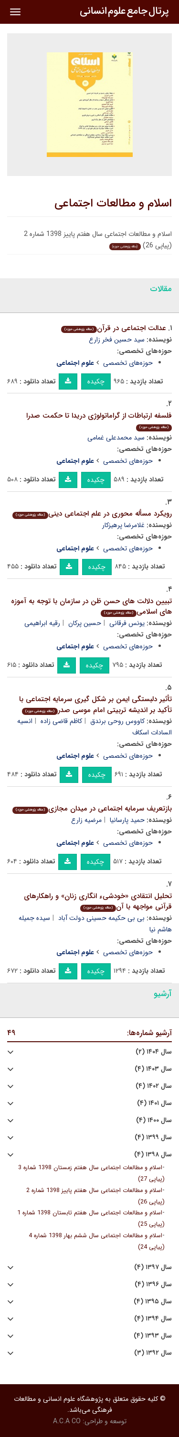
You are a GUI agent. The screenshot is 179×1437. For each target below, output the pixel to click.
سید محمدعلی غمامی (116, 437)
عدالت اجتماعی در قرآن (113, 328)
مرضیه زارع (86, 820)
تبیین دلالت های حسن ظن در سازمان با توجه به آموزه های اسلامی (91, 607)
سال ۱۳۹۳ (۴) (153, 1336)
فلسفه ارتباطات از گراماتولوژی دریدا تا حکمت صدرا (99, 420)
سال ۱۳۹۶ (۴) (153, 1285)
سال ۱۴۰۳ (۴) (153, 1069)
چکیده (96, 381)
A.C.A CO (67, 1421)
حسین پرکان (84, 623)
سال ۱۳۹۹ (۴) (153, 1138)
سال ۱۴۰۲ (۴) (154, 1086)
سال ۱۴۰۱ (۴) (154, 1103)
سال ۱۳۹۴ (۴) (153, 1319)
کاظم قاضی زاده (61, 721)
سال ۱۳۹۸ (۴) (153, 1155)
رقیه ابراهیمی (42, 623)
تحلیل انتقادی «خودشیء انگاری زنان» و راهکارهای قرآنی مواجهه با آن (98, 901)
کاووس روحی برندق (117, 721)
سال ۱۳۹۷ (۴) (153, 1267)
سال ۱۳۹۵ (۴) (153, 1302)
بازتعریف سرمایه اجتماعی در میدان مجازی (92, 808)
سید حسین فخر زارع (117, 339)
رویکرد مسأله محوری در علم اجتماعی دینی (92, 513)
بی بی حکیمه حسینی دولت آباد (101, 918)
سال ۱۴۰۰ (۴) (154, 1120)
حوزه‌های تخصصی (128, 363)
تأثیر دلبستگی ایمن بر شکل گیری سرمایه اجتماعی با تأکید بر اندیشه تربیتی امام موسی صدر (95, 705)
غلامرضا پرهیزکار (123, 525)
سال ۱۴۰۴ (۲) (154, 1052)
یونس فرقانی (127, 623)
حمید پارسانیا (127, 820)
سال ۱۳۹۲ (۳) (153, 1353)
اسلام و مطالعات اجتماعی (113, 204)
